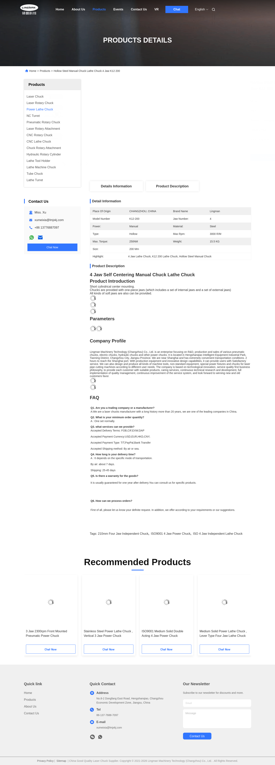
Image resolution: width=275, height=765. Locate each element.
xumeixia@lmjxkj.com (49, 220)
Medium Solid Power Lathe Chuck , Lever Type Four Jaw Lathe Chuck (223, 633)
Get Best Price (191, 157)
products (30, 699)
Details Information (116, 186)
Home (60, 9)
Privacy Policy (45, 760)
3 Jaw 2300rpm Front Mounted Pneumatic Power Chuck (46, 633)
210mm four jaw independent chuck (123, 533)
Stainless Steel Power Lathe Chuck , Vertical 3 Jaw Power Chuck (108, 633)
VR (156, 9)
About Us (78, 9)
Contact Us (139, 9)
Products (99, 9)
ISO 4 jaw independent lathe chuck (218, 533)
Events (118, 9)
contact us (197, 736)
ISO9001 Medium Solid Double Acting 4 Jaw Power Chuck (162, 633)
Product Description (172, 186)
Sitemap (61, 760)
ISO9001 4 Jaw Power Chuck (170, 533)
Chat (176, 9)
